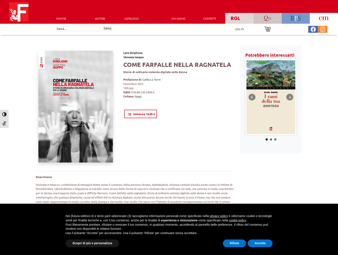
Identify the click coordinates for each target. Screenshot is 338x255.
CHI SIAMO (178, 18)
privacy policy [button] (219, 216)
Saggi (138, 96)
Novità (61, 18)
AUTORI (100, 18)
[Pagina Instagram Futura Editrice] (322, 29)
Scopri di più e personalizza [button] (92, 243)
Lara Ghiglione (133, 53)
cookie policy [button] (237, 220)
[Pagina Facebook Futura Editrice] (313, 29)
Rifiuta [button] (234, 243)
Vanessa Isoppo (133, 57)
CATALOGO (131, 18)
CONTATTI (209, 18)
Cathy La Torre (151, 79)
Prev (252, 97)
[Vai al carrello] (267, 28)
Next (289, 97)
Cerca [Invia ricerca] (107, 28)
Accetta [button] (260, 243)
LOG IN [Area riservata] (239, 29)
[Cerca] (78, 28)
